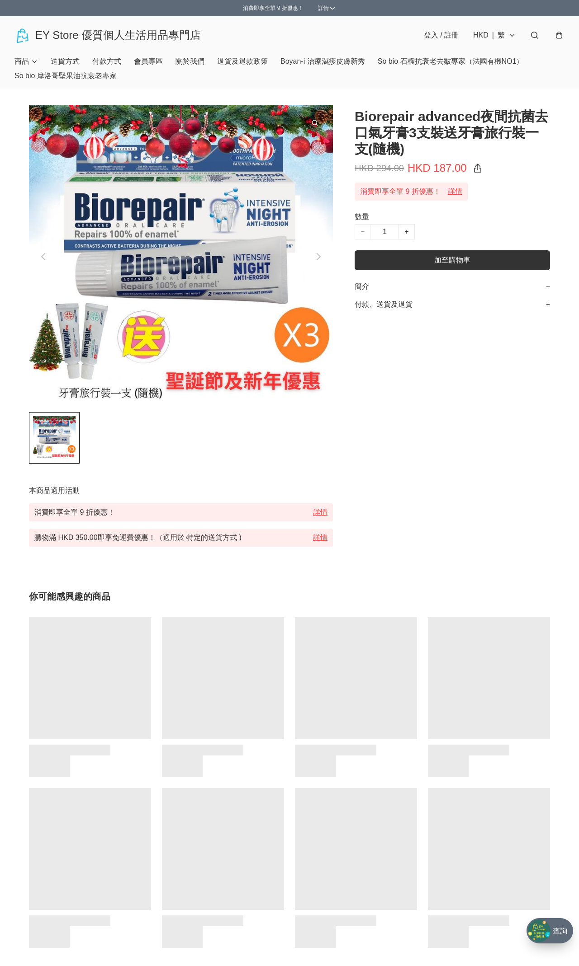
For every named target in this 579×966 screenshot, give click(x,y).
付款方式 (106, 61)
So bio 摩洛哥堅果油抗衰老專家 (65, 76)
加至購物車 (452, 260)
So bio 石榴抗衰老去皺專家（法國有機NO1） (451, 61)
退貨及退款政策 (242, 61)
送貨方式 (65, 61)
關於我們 (190, 61)
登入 (441, 35)
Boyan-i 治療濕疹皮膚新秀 (322, 61)
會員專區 (148, 61)
